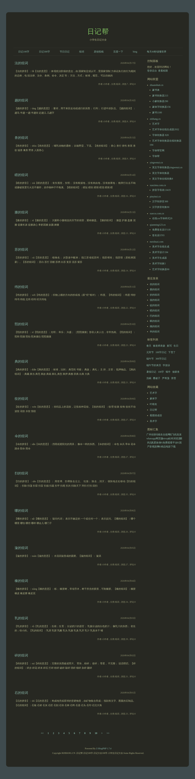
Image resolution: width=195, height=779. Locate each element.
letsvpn (165, 438)
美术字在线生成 (160, 246)
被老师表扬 (159, 345)
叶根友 (153, 404)
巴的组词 (155, 316)
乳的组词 (21, 618)
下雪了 (172, 352)
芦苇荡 (165, 378)
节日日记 (64, 51)
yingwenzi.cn (156, 162)
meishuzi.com (156, 241)
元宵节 (150, 352)
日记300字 (44, 51)
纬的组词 (21, 287)
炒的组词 (155, 294)
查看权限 (163, 70)
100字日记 (160, 352)
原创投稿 (99, 51)
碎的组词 (21, 655)
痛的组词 (155, 326)
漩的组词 (21, 548)
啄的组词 (155, 321)
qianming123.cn (158, 224)
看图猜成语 (156, 415)
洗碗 (148, 378)
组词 (81, 51)
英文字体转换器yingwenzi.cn (167, 167)
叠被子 (156, 378)
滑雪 (173, 378)
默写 (169, 345)
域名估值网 (164, 434)
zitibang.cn (155, 119)
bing (135, 51)
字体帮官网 (158, 150)
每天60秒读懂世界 (156, 51)
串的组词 (155, 331)
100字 (161, 372)
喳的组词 (155, 310)
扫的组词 (21, 473)
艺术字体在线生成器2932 (165, 129)
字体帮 (156, 156)
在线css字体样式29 (162, 218)
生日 (176, 345)
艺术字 (156, 123)
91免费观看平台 (168, 442)
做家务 (176, 372)
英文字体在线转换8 (162, 178)
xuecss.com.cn (157, 213)
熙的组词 (21, 324)
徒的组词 (155, 305)
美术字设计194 (160, 252)
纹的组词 (21, 399)
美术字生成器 (159, 258)
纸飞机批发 (175, 434)
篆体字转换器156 (161, 107)
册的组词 (155, 289)
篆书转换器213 (160, 95)
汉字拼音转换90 (160, 207)
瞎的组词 (21, 175)
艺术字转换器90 (160, 269)
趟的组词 (21, 100)
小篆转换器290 (160, 101)
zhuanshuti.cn (156, 85)
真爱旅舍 (156, 442)
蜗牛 (168, 372)
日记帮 (98, 31)
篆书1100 (157, 112)
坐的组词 (155, 284)
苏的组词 (21, 249)
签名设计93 (158, 235)
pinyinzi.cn (155, 196)
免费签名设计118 (161, 229)
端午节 (150, 358)
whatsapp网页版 (154, 438)
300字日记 (160, 358)
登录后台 (152, 70)
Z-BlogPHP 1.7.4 (103, 748)
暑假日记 (151, 372)
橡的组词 (21, 581)
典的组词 (21, 361)
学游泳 (166, 365)
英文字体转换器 (160, 173)
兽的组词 (21, 138)
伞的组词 (21, 436)
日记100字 (23, 51)
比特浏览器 (174, 438)
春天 (148, 345)
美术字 (153, 421)
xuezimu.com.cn (158, 185)
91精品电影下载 (167, 446)
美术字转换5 (159, 263)
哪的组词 (21, 511)
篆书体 (156, 90)
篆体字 (153, 398)
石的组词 (21, 693)
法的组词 (21, 63)
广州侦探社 (152, 434)
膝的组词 (21, 212)
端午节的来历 (153, 365)
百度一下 (118, 51)
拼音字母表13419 (161, 190)
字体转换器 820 (160, 135)
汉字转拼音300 (160, 201)
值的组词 (155, 300)
